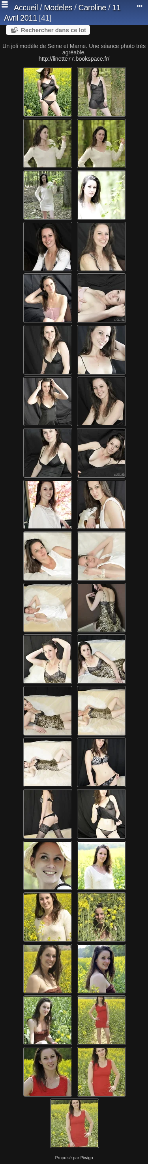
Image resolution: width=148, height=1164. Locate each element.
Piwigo (87, 1157)
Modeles (58, 7)
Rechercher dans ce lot (53, 30)
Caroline (92, 7)
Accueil (26, 7)
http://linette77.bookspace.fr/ (74, 59)
